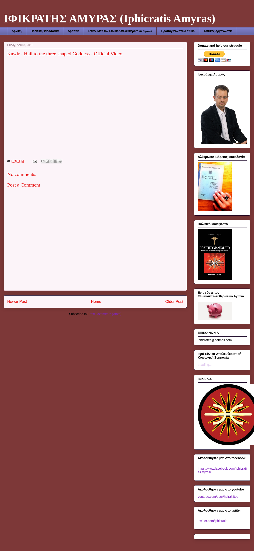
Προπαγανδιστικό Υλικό (178, 31)
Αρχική (17, 31)
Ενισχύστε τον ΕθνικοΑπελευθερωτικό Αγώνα (120, 31)
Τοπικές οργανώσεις (218, 31)
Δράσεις (73, 31)
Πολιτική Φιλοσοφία (45, 31)
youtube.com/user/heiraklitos (218, 496)
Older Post (174, 301)
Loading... (205, 365)
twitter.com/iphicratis (212, 521)
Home (96, 301)
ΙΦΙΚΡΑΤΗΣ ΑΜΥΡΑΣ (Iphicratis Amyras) (109, 18)
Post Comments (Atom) (104, 314)
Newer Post (17, 301)
